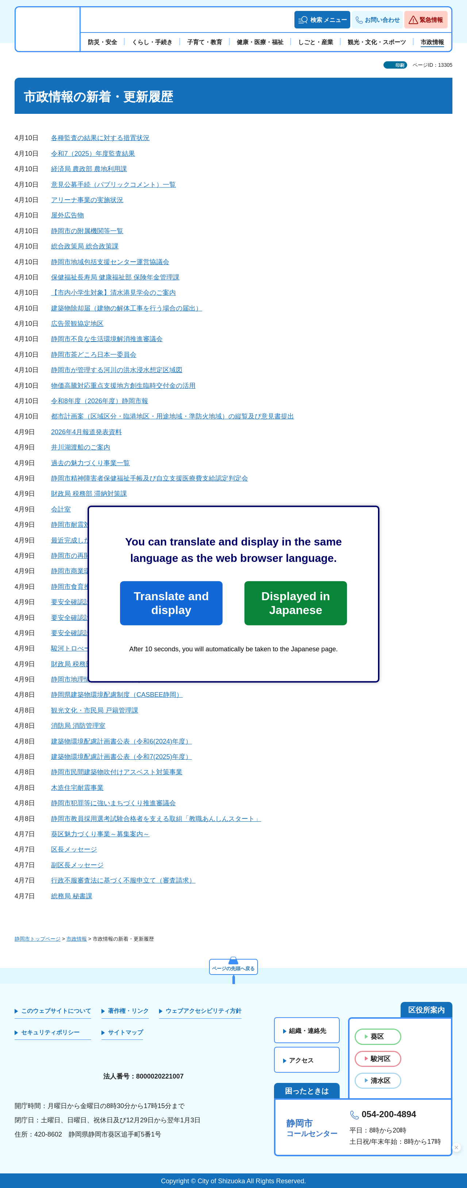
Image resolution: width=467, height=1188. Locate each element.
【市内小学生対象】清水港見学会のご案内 (113, 292)
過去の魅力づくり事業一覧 (90, 463)
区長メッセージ (74, 849)
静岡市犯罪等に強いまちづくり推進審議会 (113, 803)
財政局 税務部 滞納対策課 (89, 493)
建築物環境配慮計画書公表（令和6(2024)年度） (121, 741)
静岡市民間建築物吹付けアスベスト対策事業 (116, 772)
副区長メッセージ (77, 865)
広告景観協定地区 (77, 323)
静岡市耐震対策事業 (80, 524)
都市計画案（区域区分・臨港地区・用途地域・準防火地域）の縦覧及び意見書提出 (172, 416)
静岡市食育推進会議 (80, 586)
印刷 (399, 65)
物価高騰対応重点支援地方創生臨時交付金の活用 (123, 385)
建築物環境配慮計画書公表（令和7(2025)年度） (121, 756)
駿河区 (380, 1058)
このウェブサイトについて (56, 1011)
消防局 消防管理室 (78, 725)
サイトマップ (125, 1032)
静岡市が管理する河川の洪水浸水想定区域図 (116, 370)
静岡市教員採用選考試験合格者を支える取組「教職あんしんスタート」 (156, 818)
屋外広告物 (67, 215)
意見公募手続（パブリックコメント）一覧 (113, 184)
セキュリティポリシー (50, 1032)
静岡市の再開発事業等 (84, 555)
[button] (322, 19)
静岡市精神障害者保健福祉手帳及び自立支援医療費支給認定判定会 (149, 478)
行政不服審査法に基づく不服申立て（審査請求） (123, 880)
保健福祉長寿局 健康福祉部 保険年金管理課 (115, 277)
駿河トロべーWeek (79, 648)
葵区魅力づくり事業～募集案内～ (100, 834)
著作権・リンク (128, 1011)
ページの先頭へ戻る (233, 968)
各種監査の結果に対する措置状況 (100, 138)
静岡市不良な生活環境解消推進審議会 (107, 339)
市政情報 (76, 939)
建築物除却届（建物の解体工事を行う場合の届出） (126, 308)
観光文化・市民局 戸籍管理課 (94, 710)
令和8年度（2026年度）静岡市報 (99, 401)
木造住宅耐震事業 (77, 787)
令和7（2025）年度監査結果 (93, 153)
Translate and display (171, 603)
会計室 (61, 509)
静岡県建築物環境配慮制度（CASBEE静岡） (117, 694)
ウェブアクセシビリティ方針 (204, 1011)
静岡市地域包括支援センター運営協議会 (110, 262)
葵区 (377, 1036)
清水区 (380, 1080)
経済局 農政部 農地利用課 (89, 169)
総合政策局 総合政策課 (85, 246)
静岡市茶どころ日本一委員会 (93, 354)
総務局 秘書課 (71, 896)
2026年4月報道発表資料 (86, 432)
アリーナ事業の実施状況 (87, 200)
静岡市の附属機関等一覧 (87, 231)
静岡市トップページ (38, 939)
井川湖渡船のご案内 (80, 447)
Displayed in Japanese (295, 603)
